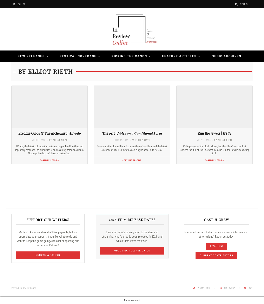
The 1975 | (132, 133)
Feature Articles (179, 56)
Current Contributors (216, 255)
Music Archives (226, 56)
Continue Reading (49, 160)
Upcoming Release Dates (132, 251)
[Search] (236, 4)
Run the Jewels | (215, 133)
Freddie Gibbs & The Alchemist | (49, 133)
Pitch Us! (216, 246)
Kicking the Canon (129, 56)
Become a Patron (48, 255)
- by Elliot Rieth (57, 140)
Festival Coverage (78, 56)
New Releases (31, 56)
